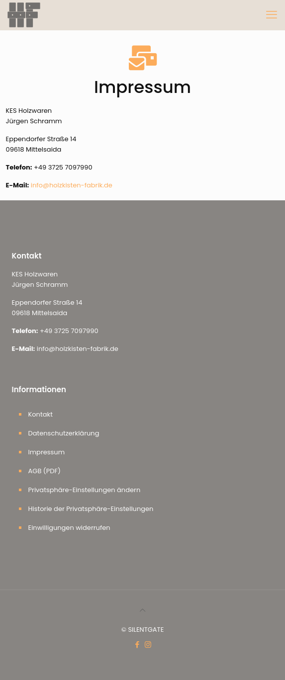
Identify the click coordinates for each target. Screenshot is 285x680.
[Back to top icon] (142, 610)
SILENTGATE (146, 629)
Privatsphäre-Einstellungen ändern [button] (84, 490)
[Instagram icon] (148, 644)
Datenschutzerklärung (63, 433)
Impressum (46, 452)
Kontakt (40, 414)
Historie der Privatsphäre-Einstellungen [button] (91, 508)
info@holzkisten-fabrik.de (71, 185)
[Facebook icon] (137, 644)
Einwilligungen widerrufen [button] (69, 527)
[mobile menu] (271, 14)
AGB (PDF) (44, 471)
